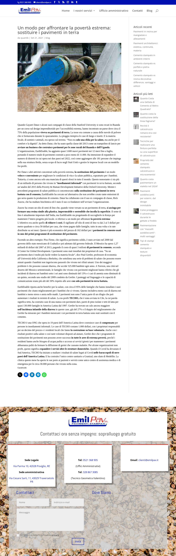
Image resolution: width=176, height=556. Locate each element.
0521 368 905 (25, 2)
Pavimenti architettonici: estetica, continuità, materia (145, 47)
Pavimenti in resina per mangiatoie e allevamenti (145, 35)
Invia (78, 541)
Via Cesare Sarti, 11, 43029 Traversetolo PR (31, 480)
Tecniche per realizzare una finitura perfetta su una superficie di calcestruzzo (149, 148)
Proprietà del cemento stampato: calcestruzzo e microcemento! (147, 167)
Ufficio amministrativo (113, 11)
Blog (149, 11)
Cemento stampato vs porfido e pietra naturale (144, 67)
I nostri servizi (83, 11)
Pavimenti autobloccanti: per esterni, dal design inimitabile (148, 198)
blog (48, 37)
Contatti (137, 11)
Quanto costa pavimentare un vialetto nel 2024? (149, 183)
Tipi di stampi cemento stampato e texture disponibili (147, 248)
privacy (55, 535)
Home (66, 11)
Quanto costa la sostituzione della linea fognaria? (149, 117)
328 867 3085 (90, 472)
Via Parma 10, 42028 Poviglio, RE (31, 466)
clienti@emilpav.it (148, 460)
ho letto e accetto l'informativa (37, 535)
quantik (24, 37)
